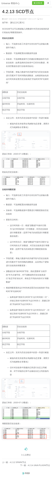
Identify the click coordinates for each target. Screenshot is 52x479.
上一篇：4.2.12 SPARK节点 (14, 462)
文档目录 (38, 3)
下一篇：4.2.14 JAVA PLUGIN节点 (35, 465)
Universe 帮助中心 (10, 3)
